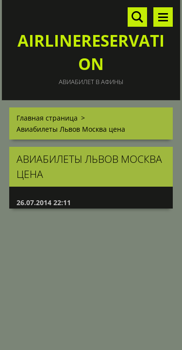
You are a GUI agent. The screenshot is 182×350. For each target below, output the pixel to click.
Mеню (163, 17)
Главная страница (47, 117)
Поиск (137, 17)
